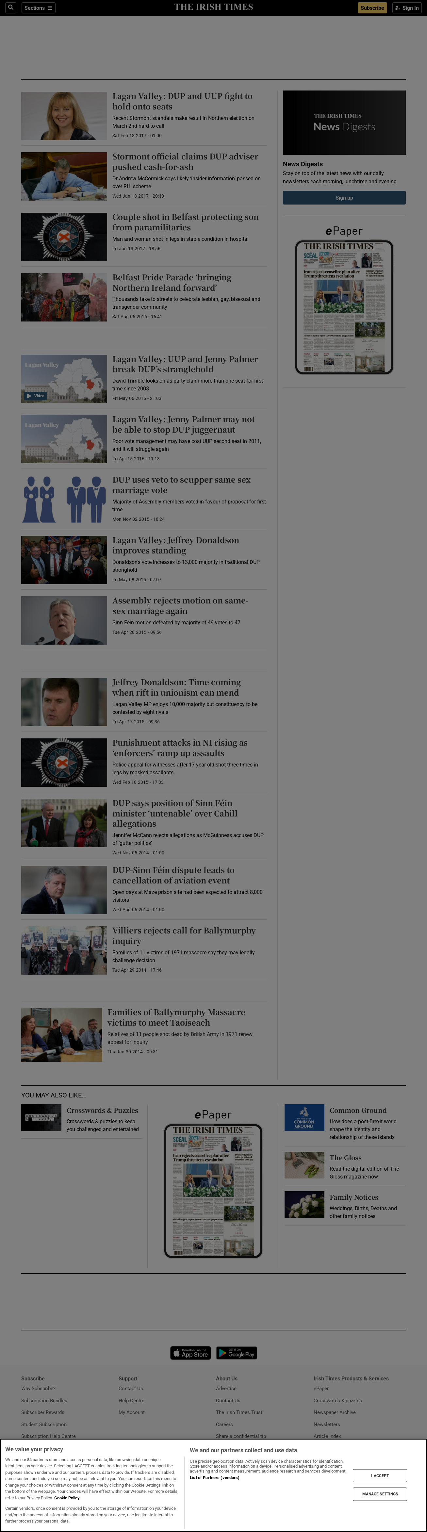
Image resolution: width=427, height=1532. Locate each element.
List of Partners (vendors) (214, 1477)
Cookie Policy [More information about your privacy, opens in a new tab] (67, 1497)
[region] (213, 1485)
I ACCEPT (380, 1475)
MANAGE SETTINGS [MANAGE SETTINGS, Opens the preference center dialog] (380, 1494)
